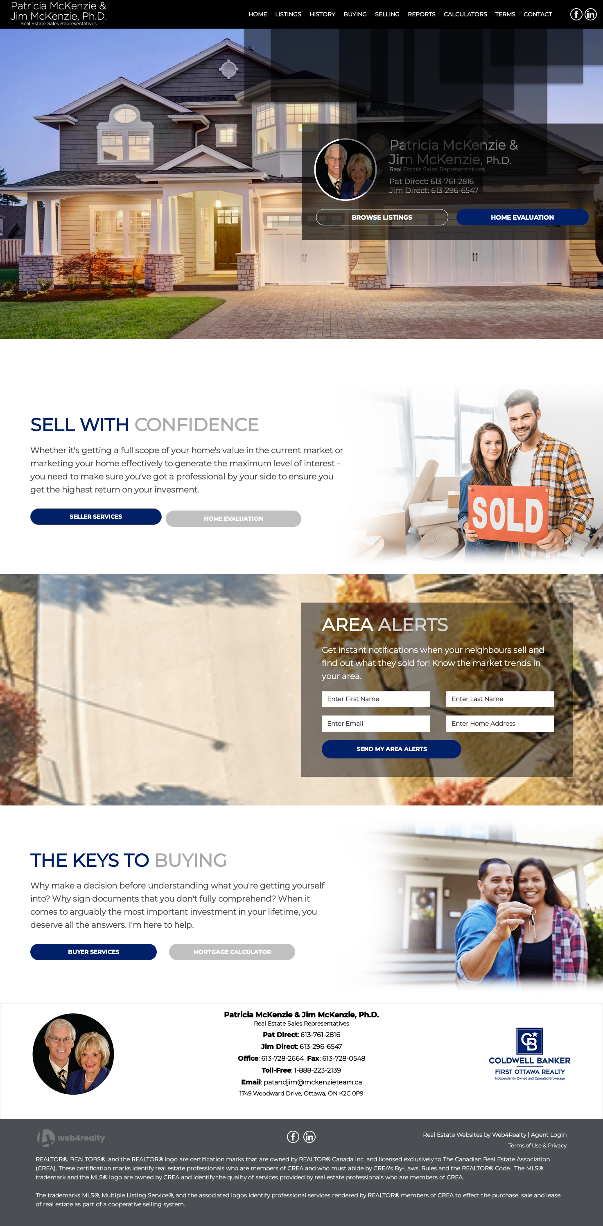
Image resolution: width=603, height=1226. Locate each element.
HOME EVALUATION (522, 217)
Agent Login (549, 1134)
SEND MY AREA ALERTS (392, 749)
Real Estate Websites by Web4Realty (474, 1134)
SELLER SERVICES (96, 516)
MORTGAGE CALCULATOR (232, 952)
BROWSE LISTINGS (382, 217)
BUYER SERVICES (93, 952)
